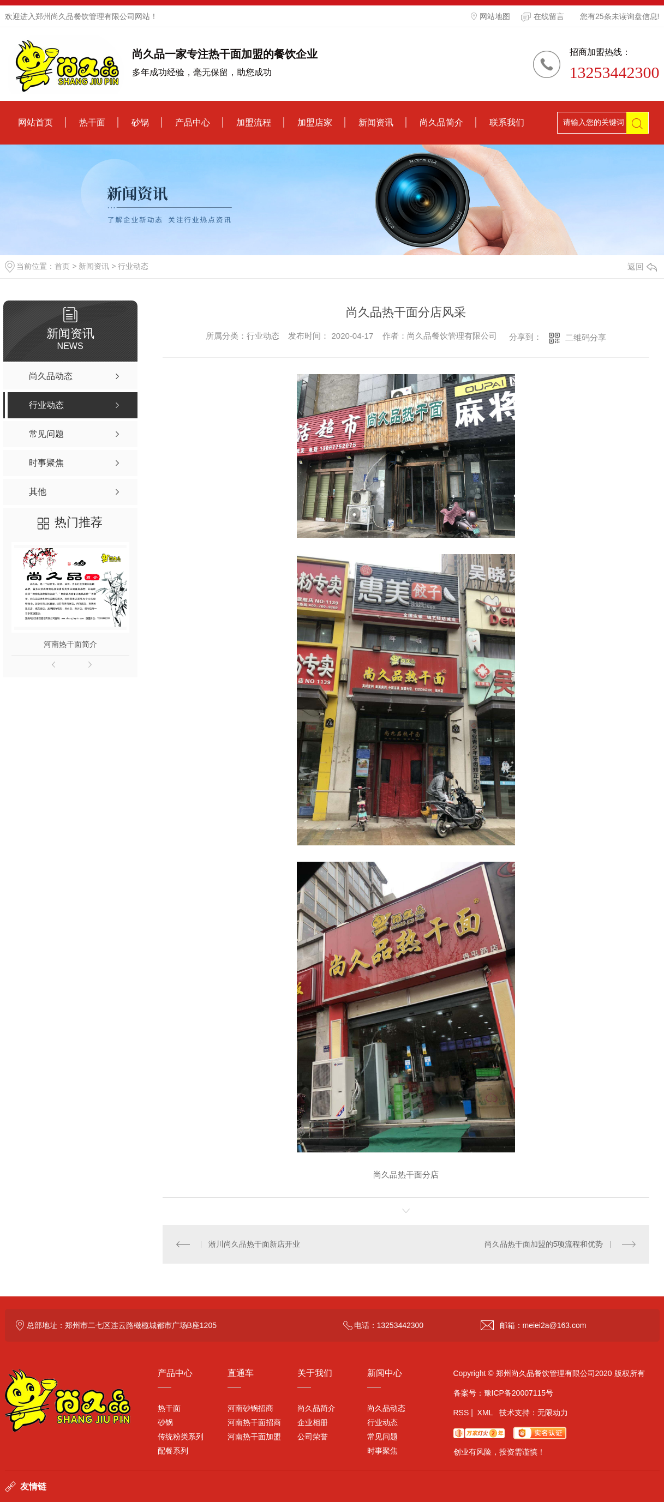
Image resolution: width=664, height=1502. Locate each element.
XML (485, 1412)
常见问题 (382, 1436)
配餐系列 (173, 1450)
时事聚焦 (382, 1450)
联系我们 (506, 122)
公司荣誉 (312, 1436)
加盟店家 (314, 122)
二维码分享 (585, 337)
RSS (461, 1412)
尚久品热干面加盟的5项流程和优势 (543, 1244)
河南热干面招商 (254, 1422)
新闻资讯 (375, 122)
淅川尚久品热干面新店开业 (254, 1244)
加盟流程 (253, 122)
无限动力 (552, 1412)
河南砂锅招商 (250, 1408)
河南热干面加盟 (254, 1436)
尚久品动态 (386, 1408)
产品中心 (192, 122)
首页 (62, 266)
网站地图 (490, 16)
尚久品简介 (441, 122)
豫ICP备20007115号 (519, 1393)
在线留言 (542, 17)
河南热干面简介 (70, 644)
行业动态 (133, 266)
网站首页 (35, 122)
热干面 (92, 122)
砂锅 (140, 122)
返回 (642, 266)
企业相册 (312, 1422)
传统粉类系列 (181, 1436)
